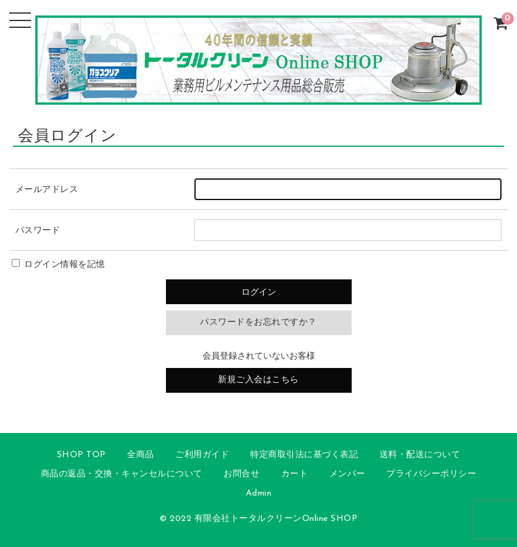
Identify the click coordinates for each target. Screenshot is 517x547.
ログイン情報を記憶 (58, 264)
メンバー (347, 474)
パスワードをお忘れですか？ (258, 322)
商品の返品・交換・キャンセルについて (121, 474)
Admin (259, 493)
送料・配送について (420, 455)
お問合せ (241, 474)
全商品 (140, 455)
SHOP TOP (81, 455)
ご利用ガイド (202, 455)
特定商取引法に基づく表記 (304, 455)
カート (294, 474)
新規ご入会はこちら (258, 380)
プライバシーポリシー (431, 474)
